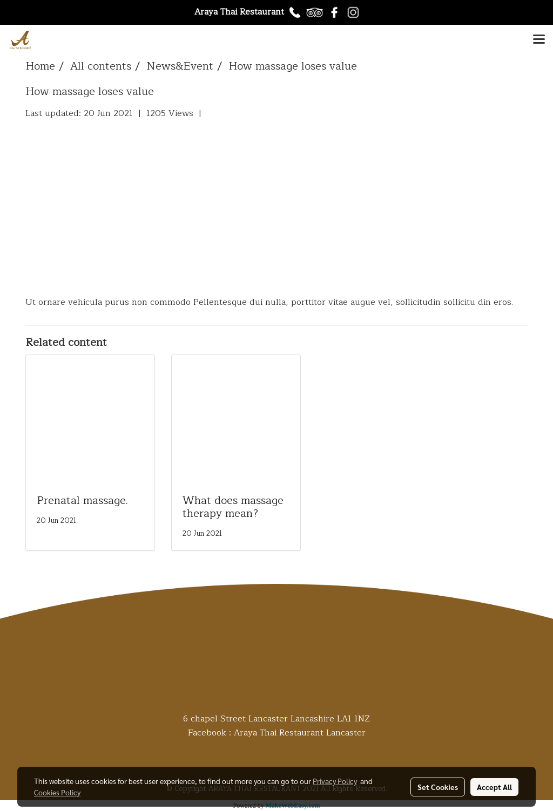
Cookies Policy (57, 792)
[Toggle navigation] (539, 40)
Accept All (494, 787)
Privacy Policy (335, 781)
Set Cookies (437, 787)
